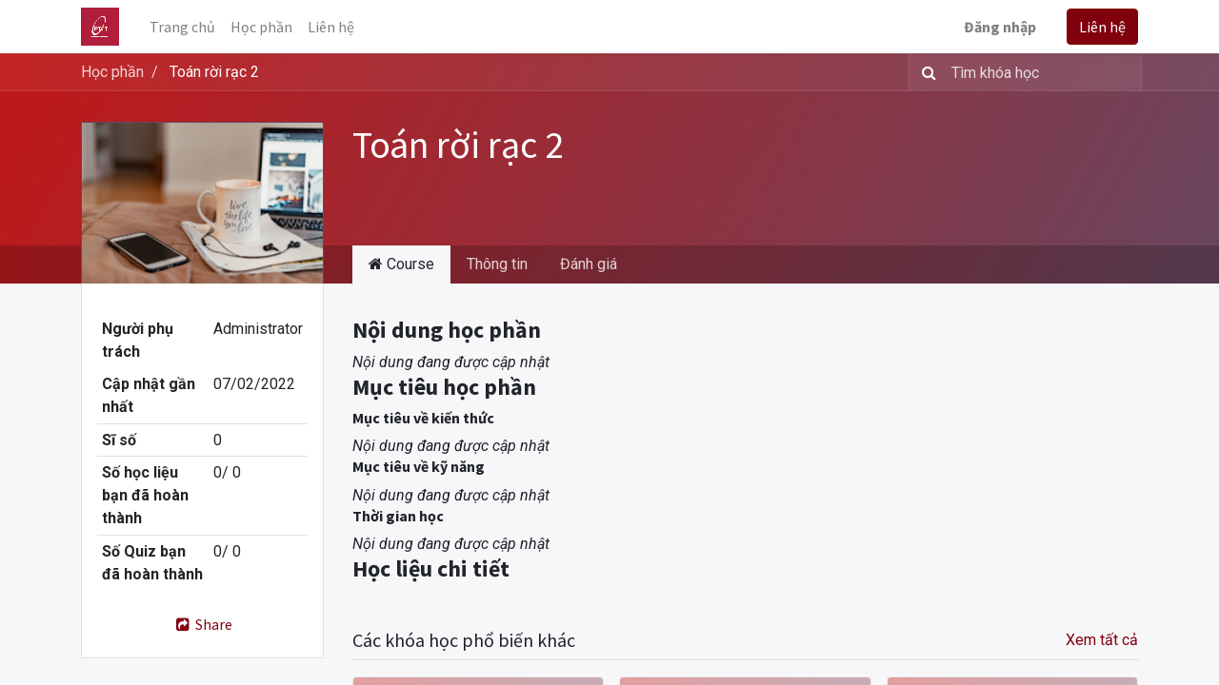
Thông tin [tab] (497, 264)
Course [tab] (401, 264)
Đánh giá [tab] (588, 264)
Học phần (112, 72)
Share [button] (202, 624)
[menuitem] (182, 27)
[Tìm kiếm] (925, 72)
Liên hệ (1102, 26)
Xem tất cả (1102, 640)
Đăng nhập (1000, 26)
